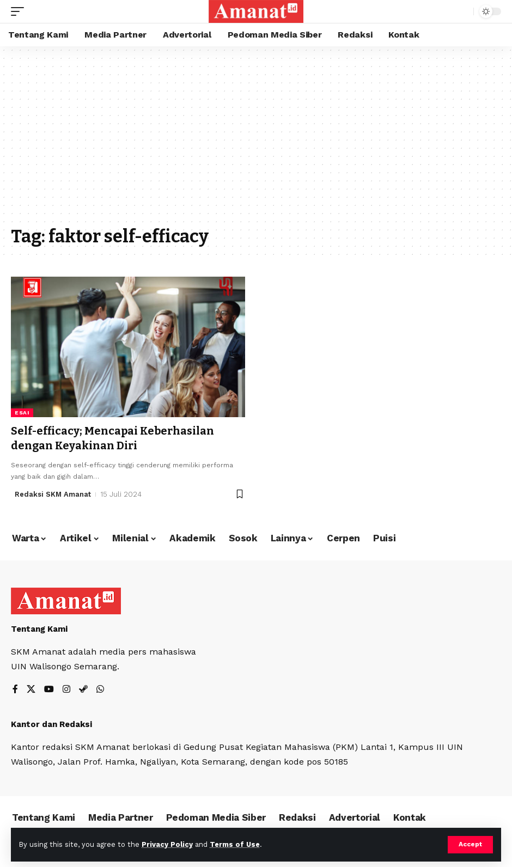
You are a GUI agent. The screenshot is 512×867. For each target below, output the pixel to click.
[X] (31, 689)
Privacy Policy (167, 844)
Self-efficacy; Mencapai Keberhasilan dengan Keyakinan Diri (113, 437)
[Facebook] (15, 689)
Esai (22, 413)
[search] (462, 11)
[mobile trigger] (20, 11)
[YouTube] (49, 689)
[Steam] (83, 689)
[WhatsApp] (100, 689)
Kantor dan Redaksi (51, 723)
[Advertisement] (256, 141)
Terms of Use (235, 844)
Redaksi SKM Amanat (53, 493)
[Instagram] (66, 689)
